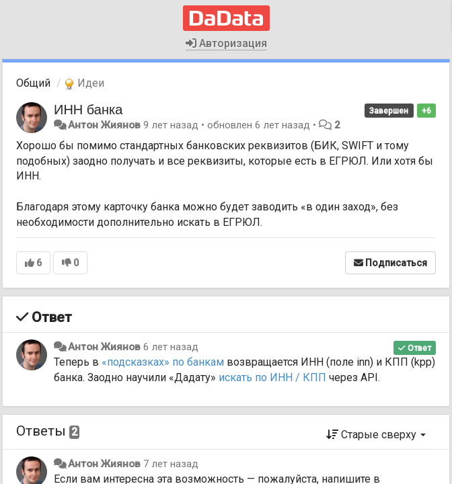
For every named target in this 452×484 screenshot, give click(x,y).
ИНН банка (88, 109)
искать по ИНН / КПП (272, 377)
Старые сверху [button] (376, 434)
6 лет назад (170, 347)
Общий (33, 83)
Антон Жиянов (104, 125)
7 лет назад (170, 464)
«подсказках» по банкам (163, 362)
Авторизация (226, 43)
